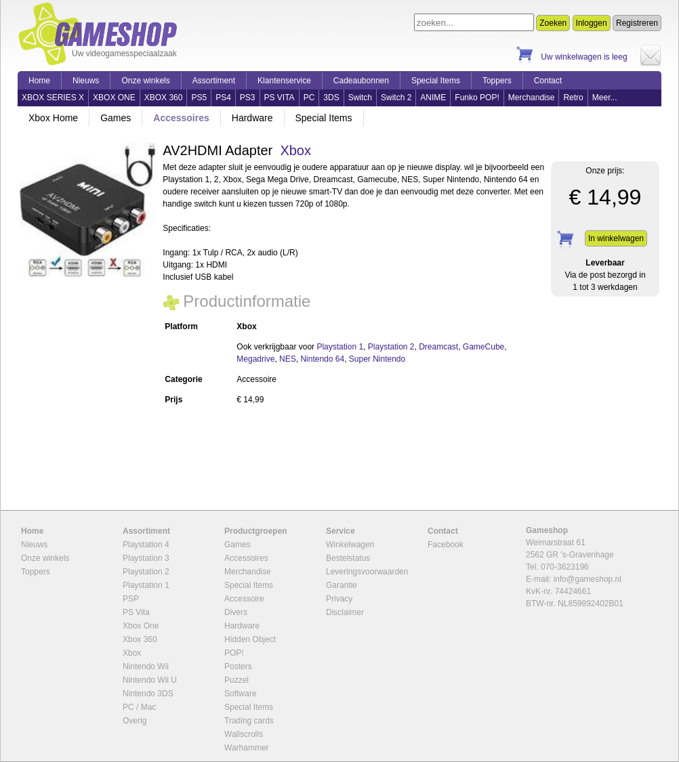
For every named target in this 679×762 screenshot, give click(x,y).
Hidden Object (250, 639)
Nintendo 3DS (148, 693)
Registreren (637, 23)
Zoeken (553, 23)
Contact (548, 80)
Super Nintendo (377, 359)
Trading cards (249, 720)
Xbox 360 (140, 639)
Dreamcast (438, 347)
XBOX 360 (163, 97)
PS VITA (279, 97)
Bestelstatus (348, 558)
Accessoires (181, 117)
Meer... (604, 97)
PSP (131, 599)
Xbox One (141, 626)
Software (240, 693)
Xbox (295, 150)
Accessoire (244, 599)
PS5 (199, 97)
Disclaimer (345, 612)
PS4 (223, 97)
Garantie (341, 585)
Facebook (446, 544)
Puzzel (236, 680)
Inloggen (591, 23)
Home (39, 80)
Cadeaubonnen (361, 80)
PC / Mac (139, 707)
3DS (331, 97)
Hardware (252, 117)
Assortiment (213, 80)
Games (115, 117)
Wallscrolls (243, 734)
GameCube (483, 347)
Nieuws (86, 80)
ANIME (433, 97)
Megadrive (255, 359)
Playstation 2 (391, 347)
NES (287, 359)
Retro (573, 97)
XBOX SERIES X (53, 97)
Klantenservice (284, 80)
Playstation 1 (339, 347)
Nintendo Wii (146, 666)
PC (309, 97)
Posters (238, 666)
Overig (134, 720)
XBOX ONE (114, 97)
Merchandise (531, 97)
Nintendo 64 (322, 359)
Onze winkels (145, 80)
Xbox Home (53, 117)
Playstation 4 (146, 544)
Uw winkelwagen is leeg (584, 57)
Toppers (497, 80)
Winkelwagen (350, 544)
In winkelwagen (616, 238)
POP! (234, 653)
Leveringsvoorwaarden (367, 571)
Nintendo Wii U (150, 680)
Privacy (339, 599)
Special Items (435, 80)
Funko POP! (477, 97)
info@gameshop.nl (587, 579)
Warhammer (246, 748)
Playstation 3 (146, 558)
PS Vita (136, 612)
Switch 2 (396, 97)
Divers (235, 612)
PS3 (247, 97)
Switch (360, 97)
